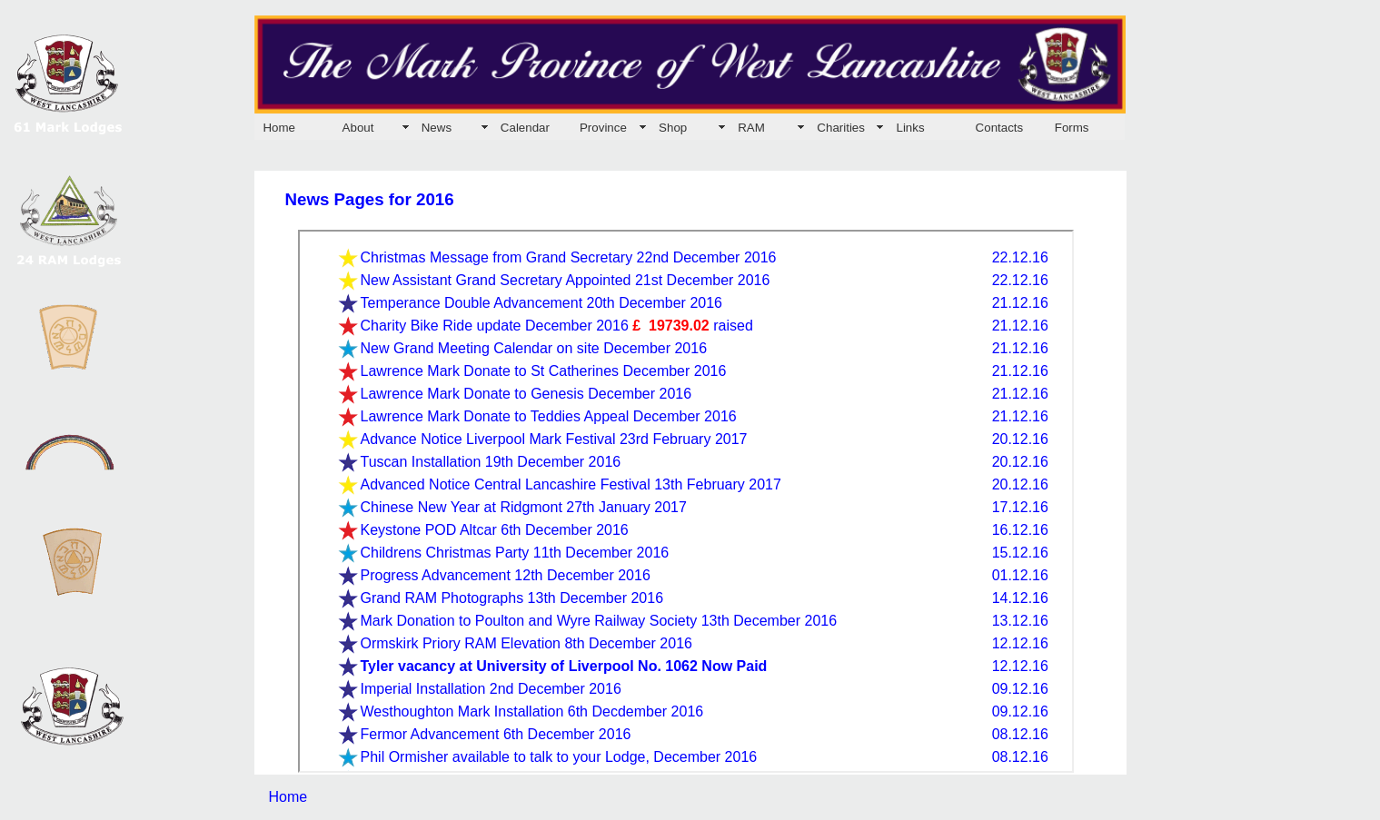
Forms (1072, 127)
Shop (673, 127)
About (358, 127)
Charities (841, 127)
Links (910, 127)
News (437, 127)
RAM (751, 127)
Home (279, 127)
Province (603, 127)
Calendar (525, 127)
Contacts (1000, 127)
